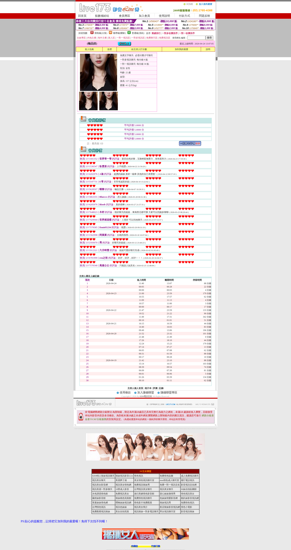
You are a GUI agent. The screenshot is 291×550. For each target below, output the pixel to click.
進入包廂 (89, 49)
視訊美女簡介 (141, 507)
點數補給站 (102, 15)
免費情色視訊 (187, 502)
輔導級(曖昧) (119, 33)
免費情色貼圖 (166, 476)
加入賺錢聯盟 (145, 392)
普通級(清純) (138, 33)
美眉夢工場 (121, 480)
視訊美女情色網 (123, 484)
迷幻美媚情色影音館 (144, 493)
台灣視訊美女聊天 (143, 489)
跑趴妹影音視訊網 (190, 498)
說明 (208, 49)
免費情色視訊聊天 (143, 498)
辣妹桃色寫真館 (123, 498)
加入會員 (144, 15)
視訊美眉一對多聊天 (102, 489)
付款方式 (184, 15)
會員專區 (124, 15)
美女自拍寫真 (122, 511)
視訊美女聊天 (99, 480)
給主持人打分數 (139, 49)
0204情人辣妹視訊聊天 (103, 476)
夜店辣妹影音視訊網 (170, 507)
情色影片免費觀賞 (143, 502)
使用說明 (164, 15)
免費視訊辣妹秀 (142, 484)
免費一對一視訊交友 (170, 484)
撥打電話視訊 (187, 480)
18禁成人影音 (122, 489)
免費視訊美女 (122, 493)
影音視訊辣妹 (187, 511)
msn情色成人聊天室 (169, 480)
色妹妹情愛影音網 (169, 498)
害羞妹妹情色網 (100, 502)
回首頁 (82, 15)
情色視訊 (138, 476)
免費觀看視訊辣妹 (101, 511)
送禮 (109, 49)
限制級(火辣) (101, 33)
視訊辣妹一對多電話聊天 (146, 511)
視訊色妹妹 (121, 507)
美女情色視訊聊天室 (144, 480)
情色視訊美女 (187, 493)
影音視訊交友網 (189, 484)
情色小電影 (186, 507)
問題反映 (204, 15)
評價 (155, 388)
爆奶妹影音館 (99, 498)
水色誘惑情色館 (100, 493)
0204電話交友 (146, 396)
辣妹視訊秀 (165, 502)
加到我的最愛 (181, 49)
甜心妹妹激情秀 (167, 493)
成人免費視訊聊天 (190, 476)
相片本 (148, 388)
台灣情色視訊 (99, 507)
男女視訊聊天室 (167, 511)
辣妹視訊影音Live (124, 476)
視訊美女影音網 (100, 484)
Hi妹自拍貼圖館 (189, 489)
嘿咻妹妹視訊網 (123, 502)
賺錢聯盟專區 (169, 392)
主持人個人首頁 (135, 388)
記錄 (161, 388)
